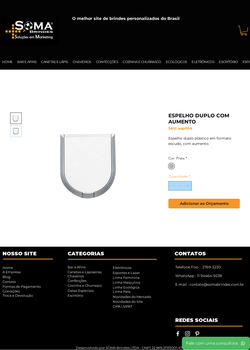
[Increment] (188, 185)
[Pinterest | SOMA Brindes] (197, 333)
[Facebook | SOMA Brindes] (177, 333)
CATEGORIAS (86, 254)
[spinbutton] (180, 185)
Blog (6, 277)
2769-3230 (211, 267)
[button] (244, 31)
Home (8, 268)
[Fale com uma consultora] (216, 343)
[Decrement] (172, 185)
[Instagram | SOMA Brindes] (187, 333)
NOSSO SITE (19, 254)
